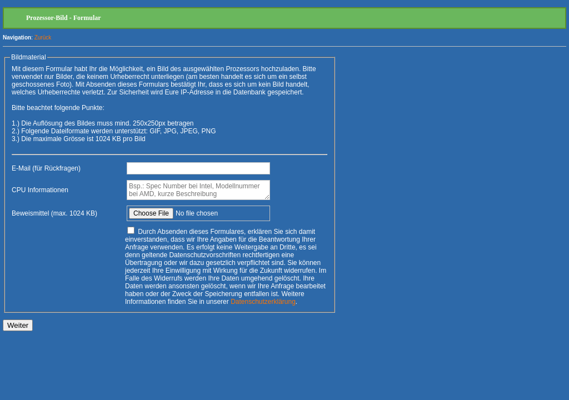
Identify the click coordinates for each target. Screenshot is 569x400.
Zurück (43, 37)
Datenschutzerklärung (263, 302)
